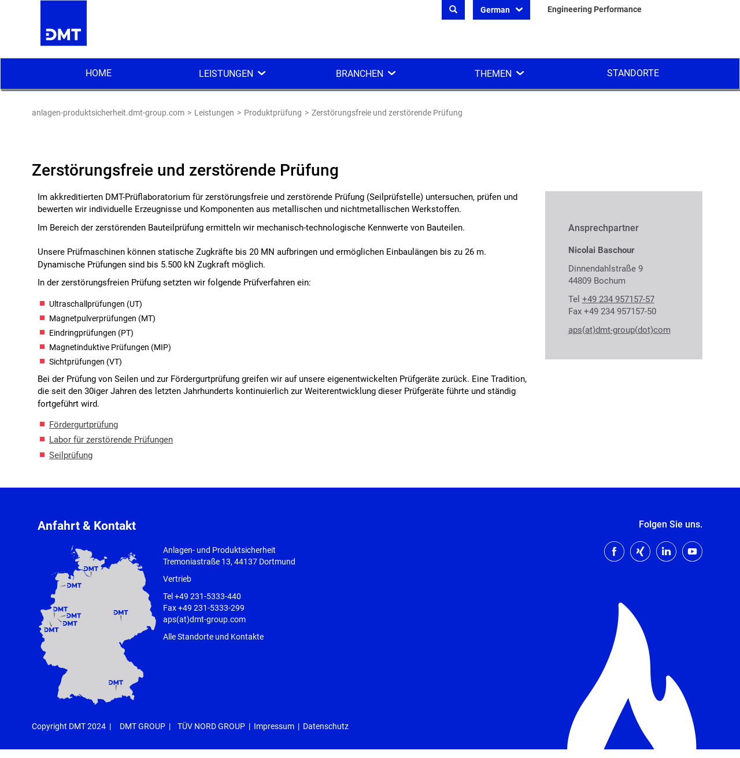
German (496, 9)
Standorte (633, 73)
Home (99, 73)
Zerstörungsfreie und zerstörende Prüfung (387, 112)
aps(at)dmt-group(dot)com (619, 330)
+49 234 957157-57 (618, 299)
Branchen (359, 73)
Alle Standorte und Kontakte (213, 636)
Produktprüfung (273, 112)
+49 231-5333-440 (208, 596)
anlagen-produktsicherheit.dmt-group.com (108, 112)
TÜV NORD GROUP (211, 726)
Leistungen (226, 73)
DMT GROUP (142, 726)
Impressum (274, 726)
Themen (493, 73)
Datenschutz (326, 726)
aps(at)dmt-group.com (204, 619)
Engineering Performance (594, 9)
